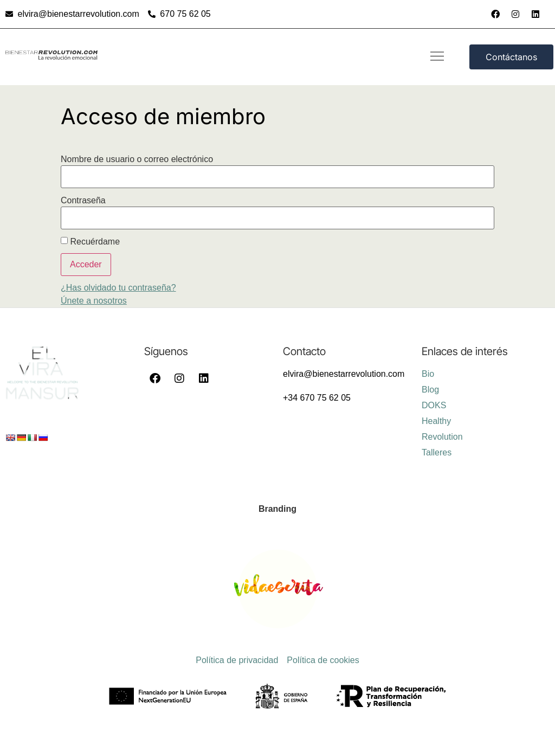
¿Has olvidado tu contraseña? (118, 287)
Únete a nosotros (94, 300)
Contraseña (83, 200)
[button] (437, 57)
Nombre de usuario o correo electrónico (137, 159)
